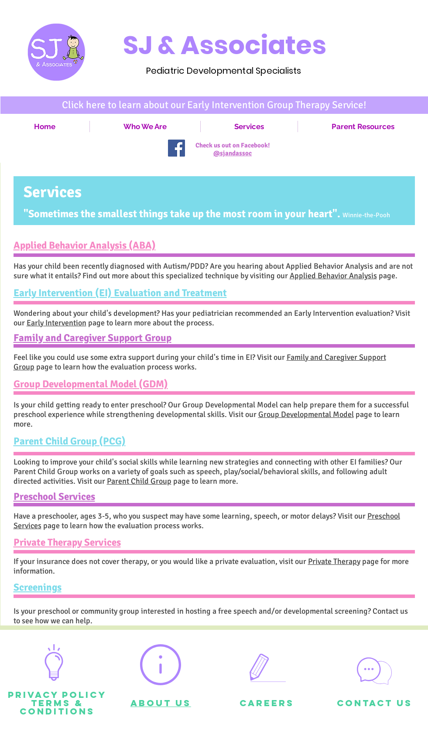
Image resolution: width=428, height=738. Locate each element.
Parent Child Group (139, 481)
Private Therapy (334, 561)
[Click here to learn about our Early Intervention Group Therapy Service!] (214, 105)
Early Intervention (56, 323)
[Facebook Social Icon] (176, 148)
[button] (249, 126)
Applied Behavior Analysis (333, 275)
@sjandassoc (232, 153)
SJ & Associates (224, 45)
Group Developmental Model (306, 414)
